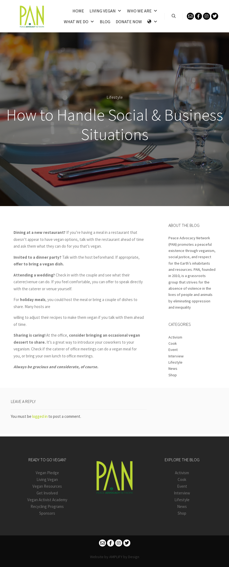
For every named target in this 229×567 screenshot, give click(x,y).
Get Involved (47, 493)
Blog (105, 21)
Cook (172, 343)
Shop (172, 375)
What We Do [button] (79, 21)
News (172, 368)
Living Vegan (105, 10)
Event (173, 349)
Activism (175, 337)
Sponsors (47, 513)
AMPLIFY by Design (124, 556)
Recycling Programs (47, 506)
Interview (176, 356)
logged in (40, 416)
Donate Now (129, 21)
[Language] (152, 21)
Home (78, 10)
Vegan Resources (47, 486)
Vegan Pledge (47, 472)
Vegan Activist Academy (47, 499)
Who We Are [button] (142, 10)
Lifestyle (115, 97)
